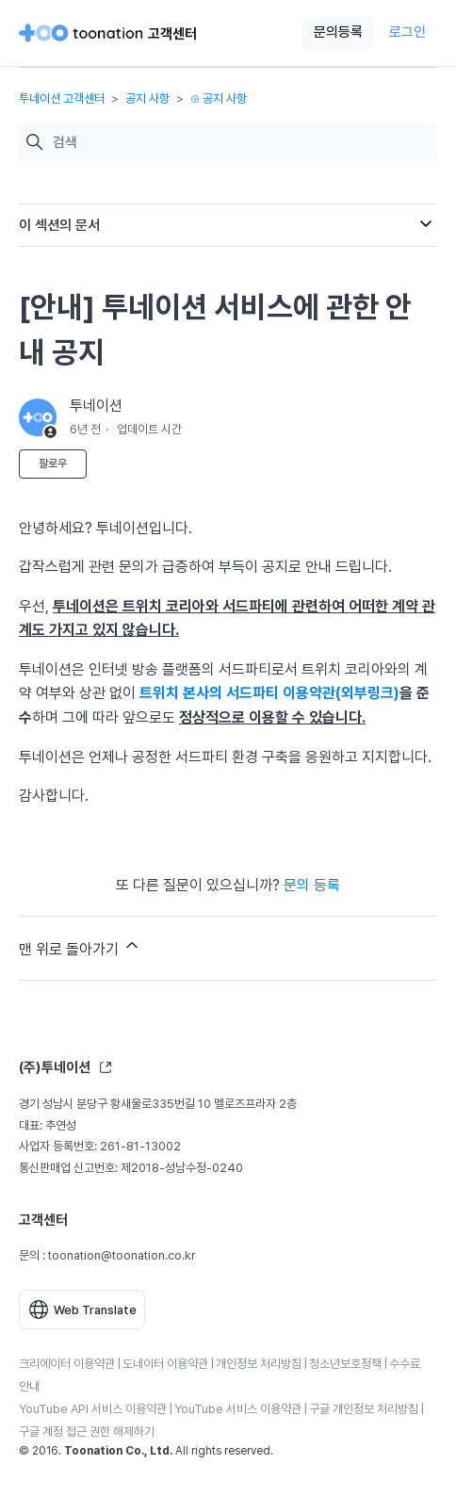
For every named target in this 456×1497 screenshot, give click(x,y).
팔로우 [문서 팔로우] (53, 463)
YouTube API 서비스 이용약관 (93, 1409)
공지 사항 (147, 98)
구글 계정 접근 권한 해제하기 (87, 1431)
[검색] (240, 143)
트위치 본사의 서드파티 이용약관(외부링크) (269, 693)
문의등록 (338, 32)
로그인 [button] (407, 32)
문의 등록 (312, 885)
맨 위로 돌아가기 (80, 947)
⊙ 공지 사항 (218, 98)
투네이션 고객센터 (62, 98)
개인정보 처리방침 (258, 1364)
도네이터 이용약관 (165, 1364)
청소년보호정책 (345, 1364)
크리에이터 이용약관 (67, 1364)
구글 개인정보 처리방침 (363, 1409)
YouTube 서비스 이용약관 (237, 1409)
